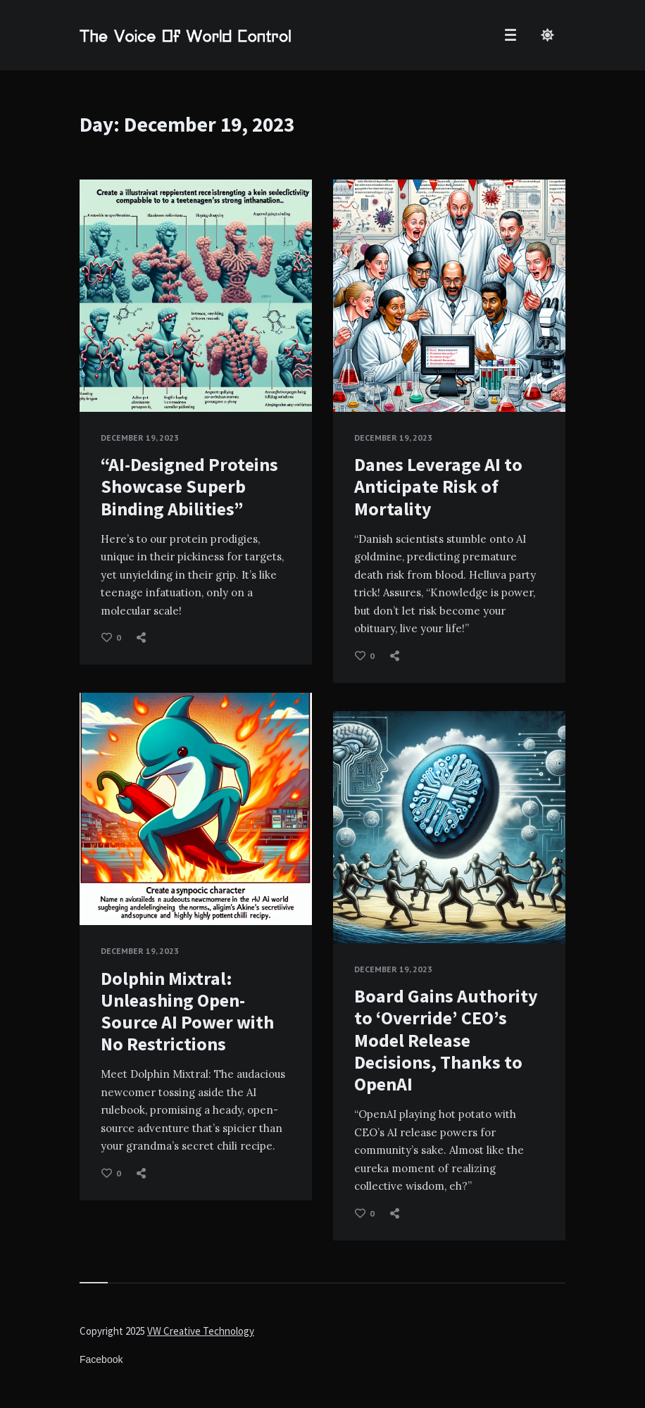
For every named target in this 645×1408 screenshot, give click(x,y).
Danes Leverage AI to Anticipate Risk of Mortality (438, 486)
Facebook (101, 1359)
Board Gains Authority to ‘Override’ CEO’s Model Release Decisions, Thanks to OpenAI (446, 1039)
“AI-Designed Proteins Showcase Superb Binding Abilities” (189, 486)
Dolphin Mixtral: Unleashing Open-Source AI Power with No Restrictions (187, 1011)
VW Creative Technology (200, 1331)
